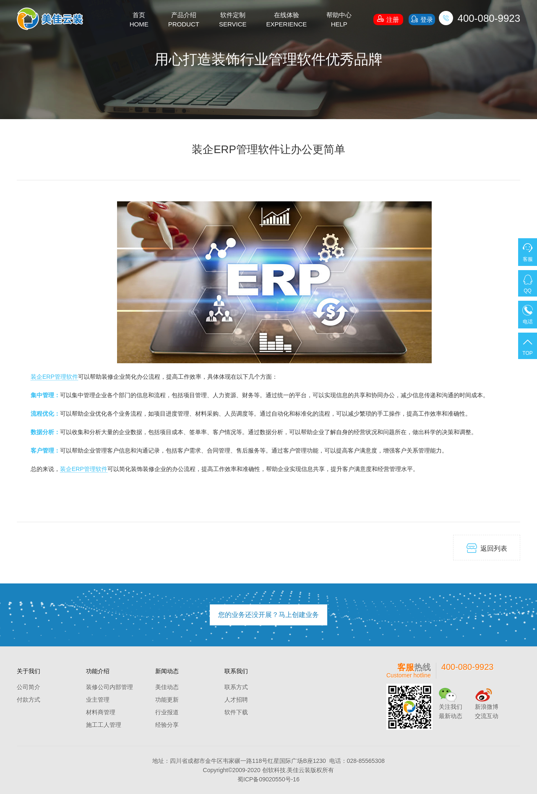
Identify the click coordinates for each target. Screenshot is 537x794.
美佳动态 (167, 687)
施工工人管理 (103, 724)
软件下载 (236, 712)
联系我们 (236, 671)
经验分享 (167, 724)
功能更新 (167, 699)
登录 (422, 19)
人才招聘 (236, 699)
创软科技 (274, 770)
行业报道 (167, 712)
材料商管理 (100, 712)
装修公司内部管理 (109, 687)
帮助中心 (339, 20)
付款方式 (28, 699)
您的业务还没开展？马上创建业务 (268, 614)
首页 (139, 20)
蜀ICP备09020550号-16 (268, 779)
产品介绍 (183, 20)
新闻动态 (167, 671)
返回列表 (487, 548)
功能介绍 (97, 671)
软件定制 (233, 20)
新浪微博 (486, 706)
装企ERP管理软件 (54, 376)
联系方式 (236, 687)
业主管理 (97, 699)
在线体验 (286, 20)
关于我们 (28, 671)
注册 (388, 18)
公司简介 (28, 687)
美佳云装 (298, 770)
